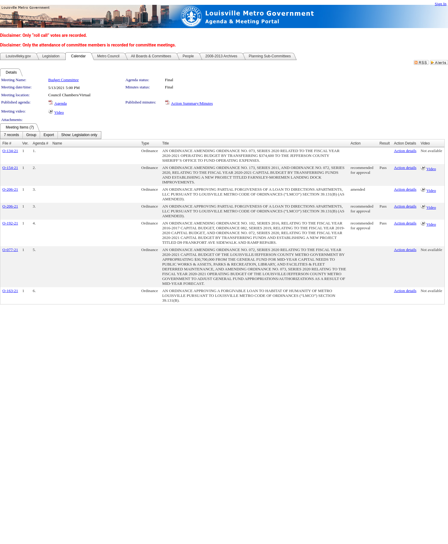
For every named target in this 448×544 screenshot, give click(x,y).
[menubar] (50, 135)
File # (6, 143)
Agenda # (40, 143)
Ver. (25, 143)
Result (385, 143)
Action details (405, 150)
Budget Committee (63, 80)
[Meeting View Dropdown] (79, 135)
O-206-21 (10, 189)
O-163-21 (10, 290)
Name (57, 143)
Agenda (60, 103)
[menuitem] (11, 135)
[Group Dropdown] (31, 135)
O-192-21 (10, 223)
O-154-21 (10, 167)
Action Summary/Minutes (192, 103)
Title (165, 143)
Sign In (440, 4)
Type (145, 143)
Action (356, 143)
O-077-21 (10, 249)
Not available (431, 150)
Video (59, 112)
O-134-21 (10, 150)
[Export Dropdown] (49, 135)
